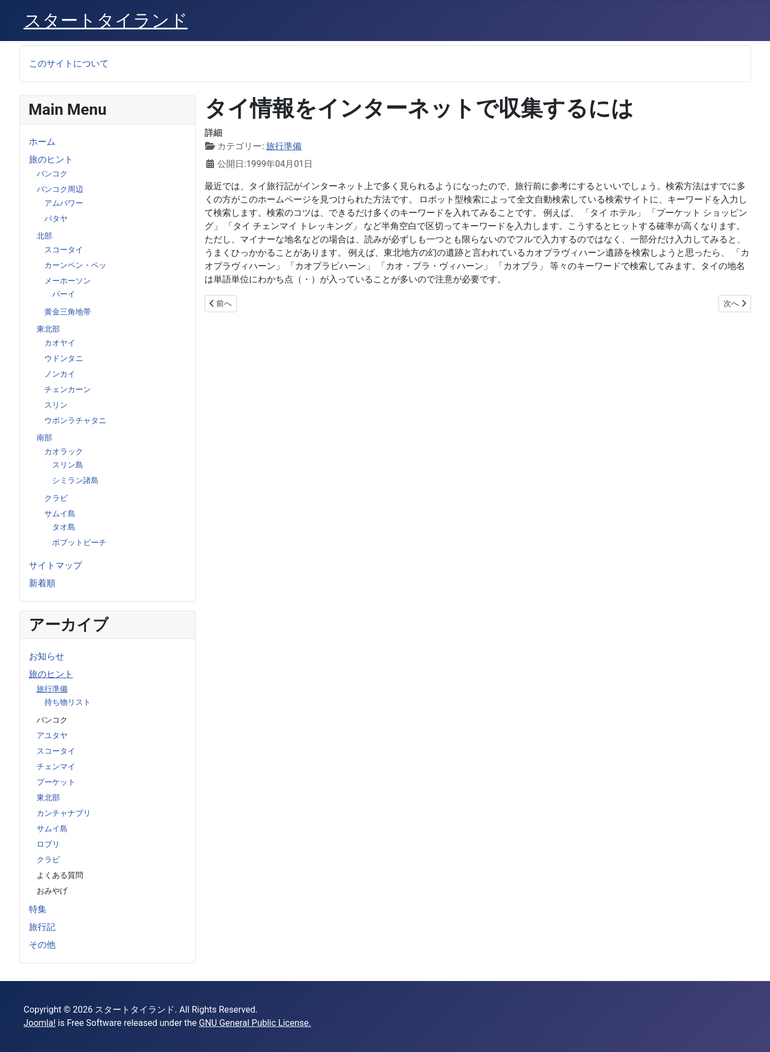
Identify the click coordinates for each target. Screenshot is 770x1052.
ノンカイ (59, 373)
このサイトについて (69, 63)
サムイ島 (59, 513)
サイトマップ (55, 565)
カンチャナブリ (64, 813)
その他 (42, 944)
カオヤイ (59, 342)
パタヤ (56, 218)
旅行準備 (52, 688)
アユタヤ (52, 735)
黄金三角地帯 (67, 311)
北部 (44, 235)
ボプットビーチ (79, 542)
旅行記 (42, 927)
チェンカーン (67, 389)
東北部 (48, 328)
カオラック (63, 451)
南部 (44, 437)
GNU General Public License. (255, 1023)
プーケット (56, 781)
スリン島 (67, 464)
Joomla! (40, 1023)
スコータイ (63, 249)
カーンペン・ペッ (75, 265)
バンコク (52, 173)
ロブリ (48, 844)
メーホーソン (67, 280)
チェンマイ (56, 766)
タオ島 (63, 526)
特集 (38, 909)
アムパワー (63, 203)
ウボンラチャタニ (75, 420)
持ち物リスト (67, 702)
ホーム (42, 141)
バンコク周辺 (60, 189)
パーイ (63, 293)
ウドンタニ (63, 358)
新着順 (42, 583)
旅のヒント (51, 159)
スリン (56, 404)
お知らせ (46, 656)
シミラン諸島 (75, 480)
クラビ (56, 498)
